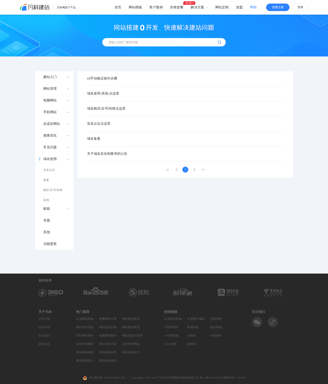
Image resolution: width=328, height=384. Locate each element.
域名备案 (93, 138)
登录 (300, 7)
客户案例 (156, 7)
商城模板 (193, 327)
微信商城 (216, 327)
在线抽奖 (216, 335)
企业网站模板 (85, 318)
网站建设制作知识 (109, 360)
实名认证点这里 (98, 123)
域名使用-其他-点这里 (103, 93)
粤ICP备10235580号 (211, 377)
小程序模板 (171, 335)
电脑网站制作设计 (109, 335)
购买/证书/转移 (53, 190)
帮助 (253, 7)
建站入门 (50, 77)
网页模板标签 (108, 352)
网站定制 (222, 7)
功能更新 (50, 244)
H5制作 (191, 335)
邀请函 (191, 344)
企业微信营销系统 (174, 318)
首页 (118, 7)
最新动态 (44, 344)
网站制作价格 (85, 327)
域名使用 (50, 159)
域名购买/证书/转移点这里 (106, 108)
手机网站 (50, 112)
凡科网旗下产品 (66, 7)
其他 (46, 200)
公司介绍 (44, 318)
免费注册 (278, 7)
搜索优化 (50, 135)
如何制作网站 (131, 344)
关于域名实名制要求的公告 (107, 153)
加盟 (239, 7)
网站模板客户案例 (132, 352)
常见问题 (50, 147)
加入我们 (44, 335)
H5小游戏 (170, 344)
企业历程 (44, 327)
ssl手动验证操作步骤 (102, 78)
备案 (46, 180)
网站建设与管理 (132, 335)
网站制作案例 (131, 318)
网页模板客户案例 (86, 360)
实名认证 (49, 170)
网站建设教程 (131, 327)
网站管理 (50, 88)
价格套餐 (176, 7)
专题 (46, 220)
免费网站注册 (108, 318)
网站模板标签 (85, 352)
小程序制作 (171, 327)
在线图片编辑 (196, 318)
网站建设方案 (108, 344)
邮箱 (46, 208)
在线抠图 (216, 318)
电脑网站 (50, 100)
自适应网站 (51, 123)
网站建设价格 (108, 327)
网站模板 (135, 7)
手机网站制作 (85, 335)
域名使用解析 (85, 344)
